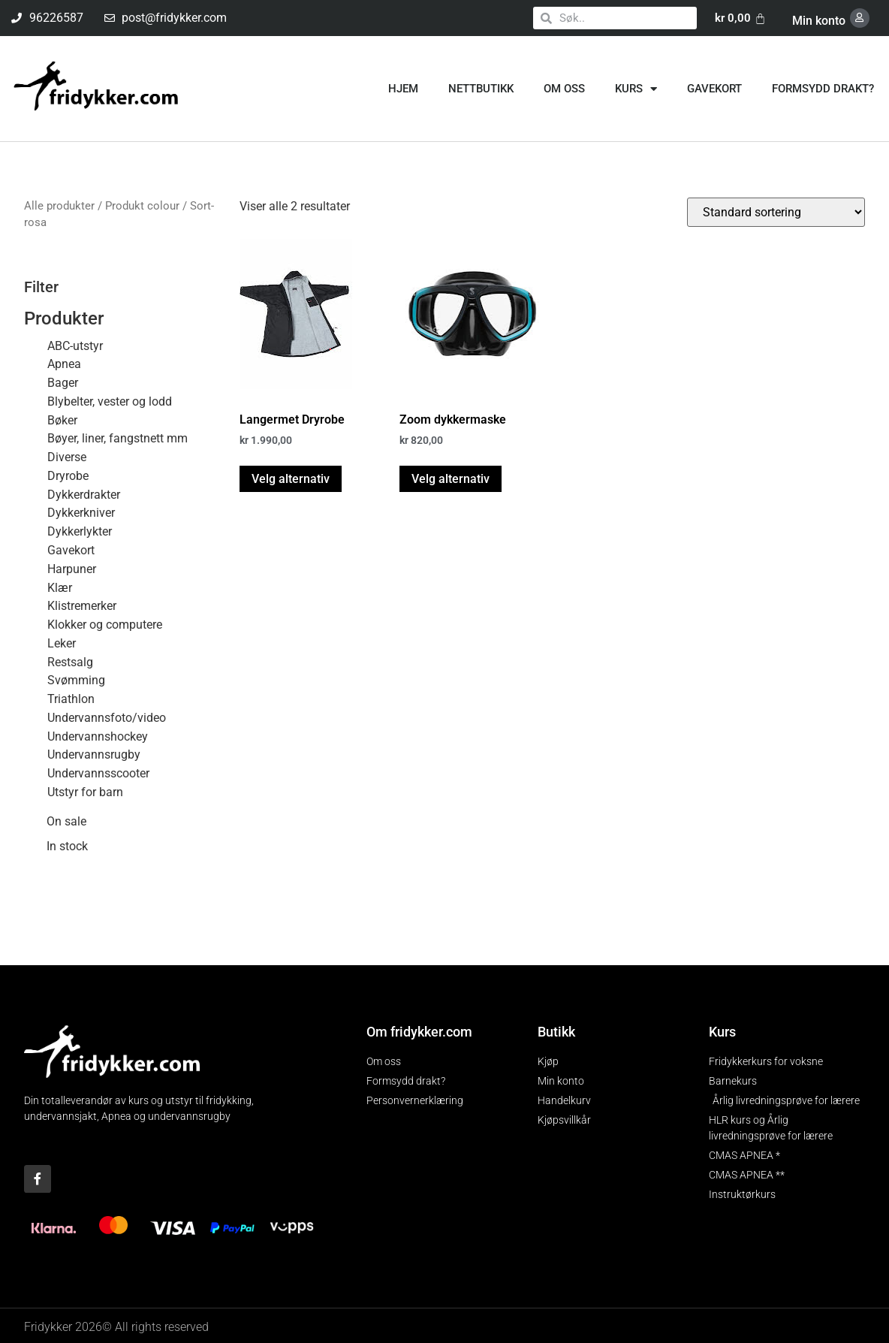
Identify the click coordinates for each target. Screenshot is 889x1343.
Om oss (564, 88)
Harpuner (71, 568)
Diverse (66, 456)
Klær (59, 586)
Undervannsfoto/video (106, 717)
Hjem (403, 88)
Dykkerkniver (81, 512)
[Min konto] (861, 18)
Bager (62, 382)
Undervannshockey (97, 736)
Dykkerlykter (79, 531)
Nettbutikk (481, 88)
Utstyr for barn (85, 791)
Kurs (636, 88)
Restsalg (70, 660)
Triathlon (71, 698)
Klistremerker (81, 605)
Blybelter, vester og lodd (109, 401)
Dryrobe (68, 475)
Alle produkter (59, 205)
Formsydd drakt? (823, 88)
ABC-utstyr (75, 344)
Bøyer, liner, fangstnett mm (117, 437)
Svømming (76, 679)
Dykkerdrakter (83, 494)
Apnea (64, 363)
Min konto (821, 20)
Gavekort (714, 88)
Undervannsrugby (93, 754)
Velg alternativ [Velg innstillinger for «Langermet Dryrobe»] (291, 477)
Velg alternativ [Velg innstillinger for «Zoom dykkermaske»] (450, 477)
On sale (66, 821)
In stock (67, 846)
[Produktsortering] (776, 211)
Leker (61, 642)
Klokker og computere (104, 624)
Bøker (62, 419)
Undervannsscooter (98, 772)
